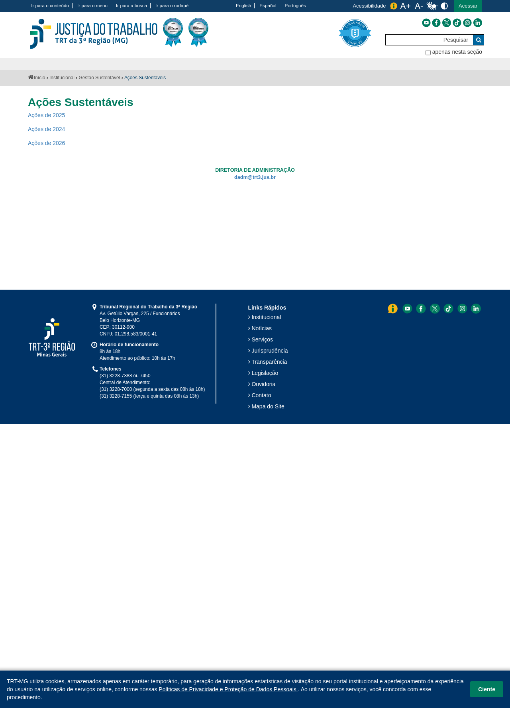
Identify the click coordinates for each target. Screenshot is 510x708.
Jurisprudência (269, 350)
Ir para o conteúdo (50, 5)
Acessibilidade (369, 6)
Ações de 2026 (46, 143)
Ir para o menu (92, 5)
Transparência (269, 362)
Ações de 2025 (46, 115)
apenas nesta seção (457, 52)
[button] (468, 6)
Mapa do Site (267, 406)
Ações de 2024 (46, 129)
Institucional (62, 77)
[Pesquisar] (429, 39)
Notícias (261, 328)
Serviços (262, 339)
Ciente (486, 689)
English (243, 5)
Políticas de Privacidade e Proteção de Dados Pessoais (228, 689)
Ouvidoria (263, 384)
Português (295, 5)
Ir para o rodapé (171, 5)
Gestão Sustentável (99, 77)
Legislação (264, 373)
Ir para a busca (131, 5)
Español (267, 5)
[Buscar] (478, 39)
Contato (261, 395)
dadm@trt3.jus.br (255, 177)
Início (39, 77)
